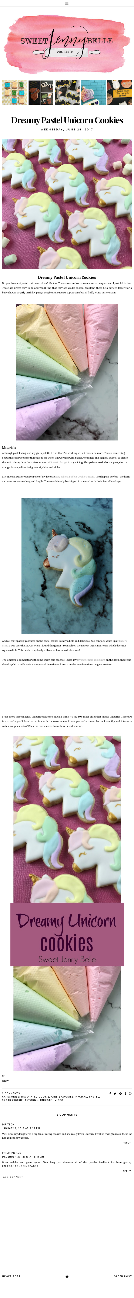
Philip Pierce (11, 1152)
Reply (127, 1142)
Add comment (13, 1177)
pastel (94, 1096)
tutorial (31, 1100)
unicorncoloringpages (20, 1166)
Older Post (123, 1276)
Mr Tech (8, 1124)
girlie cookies (62, 1096)
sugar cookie (12, 1100)
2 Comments (11, 1093)
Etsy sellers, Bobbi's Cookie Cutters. (75, 476)
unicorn (46, 1100)
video (59, 1100)
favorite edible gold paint (91, 659)
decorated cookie (35, 1096)
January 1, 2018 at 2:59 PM (21, 1128)
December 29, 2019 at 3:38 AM (23, 1156)
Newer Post (11, 1276)
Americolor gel (59, 462)
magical (81, 1096)
